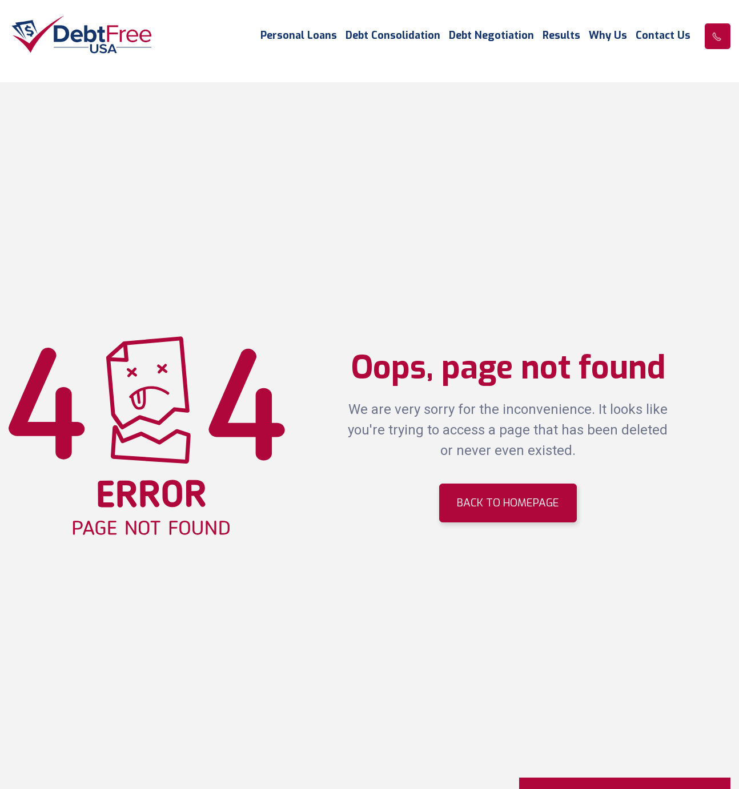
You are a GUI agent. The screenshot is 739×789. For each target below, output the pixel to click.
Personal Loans (298, 36)
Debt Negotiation (491, 36)
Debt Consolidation (393, 36)
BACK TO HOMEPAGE (508, 503)
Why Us (608, 36)
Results (561, 36)
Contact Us (663, 36)
